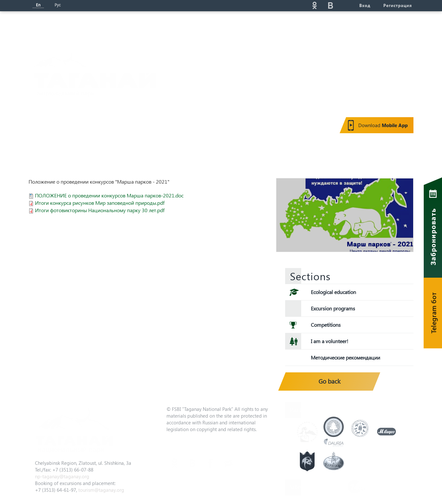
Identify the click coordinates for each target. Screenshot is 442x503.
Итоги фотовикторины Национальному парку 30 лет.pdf (100, 210)
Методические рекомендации (345, 357)
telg (346, 5)
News (151, 27)
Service (285, 27)
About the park (105, 27)
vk (330, 5)
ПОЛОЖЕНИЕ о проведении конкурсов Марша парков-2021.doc (109, 195)
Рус (58, 4)
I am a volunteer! (329, 341)
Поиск (257, 5)
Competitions (326, 324)
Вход (364, 5)
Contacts (365, 27)
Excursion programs (333, 308)
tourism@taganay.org (101, 490)
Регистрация (397, 5)
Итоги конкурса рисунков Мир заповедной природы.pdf (100, 202)
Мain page (52, 27)
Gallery (324, 27)
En (38, 4)
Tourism (189, 27)
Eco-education (237, 27)
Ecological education (333, 292)
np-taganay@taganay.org (62, 476)
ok (314, 5)
